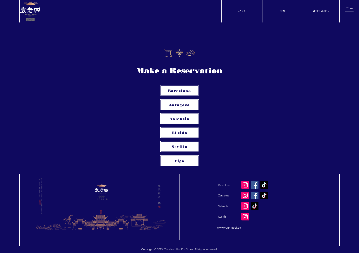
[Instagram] (245, 195)
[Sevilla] (179, 146)
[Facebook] (254, 195)
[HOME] (242, 11)
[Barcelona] (179, 90)
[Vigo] (179, 160)
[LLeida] (179, 132)
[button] (349, 10)
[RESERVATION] (320, 11)
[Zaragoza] (179, 104)
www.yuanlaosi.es (229, 227)
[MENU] (283, 11)
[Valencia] (179, 118)
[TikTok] (264, 195)
